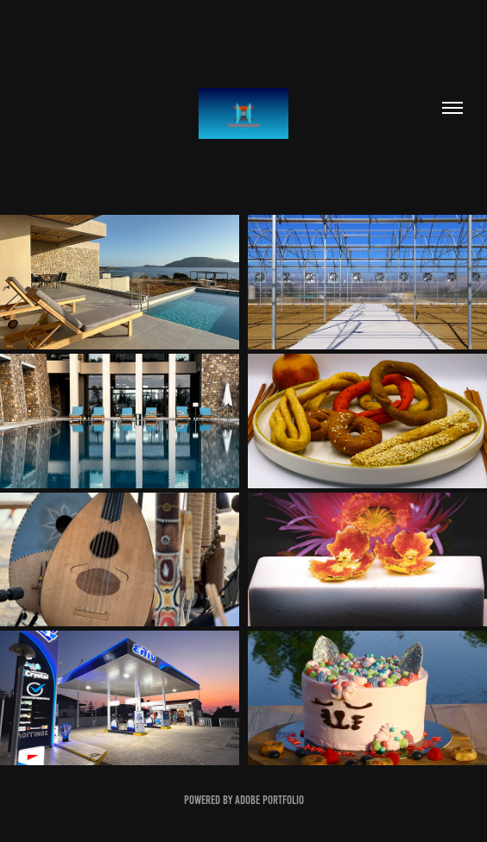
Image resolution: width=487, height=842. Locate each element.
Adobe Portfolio (269, 800)
